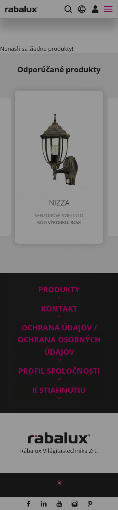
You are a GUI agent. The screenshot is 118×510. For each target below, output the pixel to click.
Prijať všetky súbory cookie (59, 353)
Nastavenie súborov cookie (59, 306)
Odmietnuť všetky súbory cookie (59, 329)
